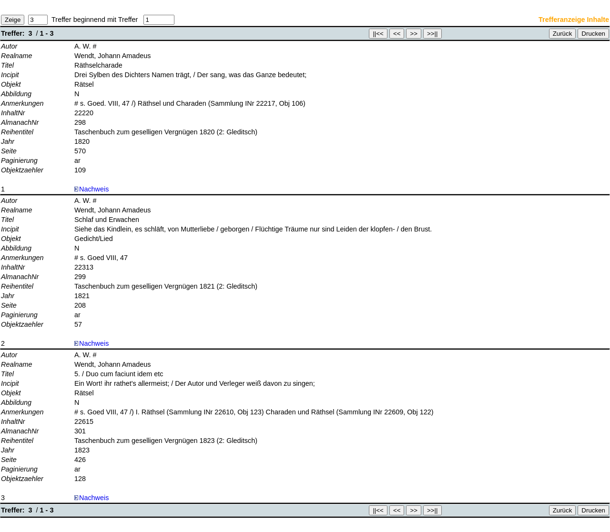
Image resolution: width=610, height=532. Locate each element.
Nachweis (91, 189)
